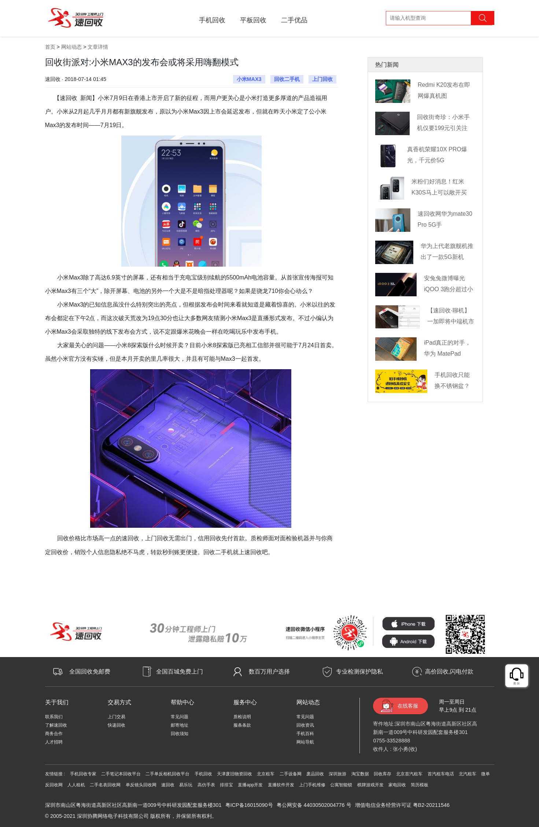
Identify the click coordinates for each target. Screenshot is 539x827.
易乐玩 (185, 784)
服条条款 (242, 725)
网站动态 (71, 47)
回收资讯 (305, 725)
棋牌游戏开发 (370, 784)
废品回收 (315, 773)
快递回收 (116, 725)
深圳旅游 (337, 773)
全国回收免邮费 (89, 671)
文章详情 (98, 47)
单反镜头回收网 (141, 784)
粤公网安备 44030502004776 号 (314, 805)
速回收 (167, 784)
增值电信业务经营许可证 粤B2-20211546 (402, 805)
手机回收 (212, 20)
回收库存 (382, 773)
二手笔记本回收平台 (121, 773)
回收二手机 (287, 79)
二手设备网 (291, 773)
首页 (50, 47)
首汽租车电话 (441, 773)
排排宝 (226, 784)
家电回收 (397, 784)
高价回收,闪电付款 (449, 671)
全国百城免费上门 (179, 671)
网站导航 (305, 742)
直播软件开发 (281, 784)
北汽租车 (467, 773)
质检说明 (242, 716)
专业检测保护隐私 (359, 671)
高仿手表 (206, 784)
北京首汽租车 (409, 773)
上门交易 (116, 716)
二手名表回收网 (105, 784)
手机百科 (305, 733)
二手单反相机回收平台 (167, 773)
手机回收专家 (83, 773)
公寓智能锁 (341, 784)
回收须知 (179, 733)
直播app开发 (250, 784)
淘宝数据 (360, 773)
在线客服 (408, 706)
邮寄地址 (179, 725)
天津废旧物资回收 (234, 773)
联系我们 (54, 716)
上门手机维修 (312, 784)
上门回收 (322, 79)
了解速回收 (56, 725)
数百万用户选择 (269, 671)
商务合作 (54, 733)
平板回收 (253, 20)
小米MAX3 (249, 79)
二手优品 (294, 20)
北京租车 (265, 773)
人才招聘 (54, 742)
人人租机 (76, 784)
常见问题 (179, 716)
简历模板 (419, 784)
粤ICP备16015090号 (249, 805)
